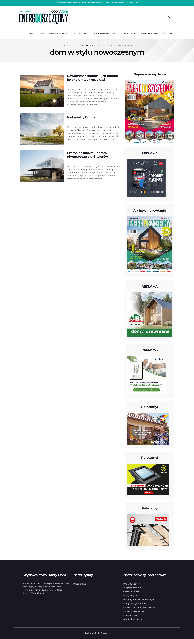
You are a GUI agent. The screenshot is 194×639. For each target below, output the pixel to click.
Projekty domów (128, 34)
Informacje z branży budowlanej (140, 607)
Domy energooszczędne (135, 603)
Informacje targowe (133, 611)
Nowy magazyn (131, 595)
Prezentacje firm (149, 34)
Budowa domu (80, 34)
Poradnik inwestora (58, 34)
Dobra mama (130, 615)
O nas (41, 34)
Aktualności (28, 34)
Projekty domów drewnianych (139, 599)
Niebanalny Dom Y (81, 117)
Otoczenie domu (131, 592)
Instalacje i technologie (103, 34)
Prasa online (79, 584)
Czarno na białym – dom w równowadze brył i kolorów (87, 154)
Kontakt (166, 34)
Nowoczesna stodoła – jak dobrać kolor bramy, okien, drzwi (92, 77)
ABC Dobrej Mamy (132, 619)
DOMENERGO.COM (100, 633)
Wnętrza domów (132, 588)
